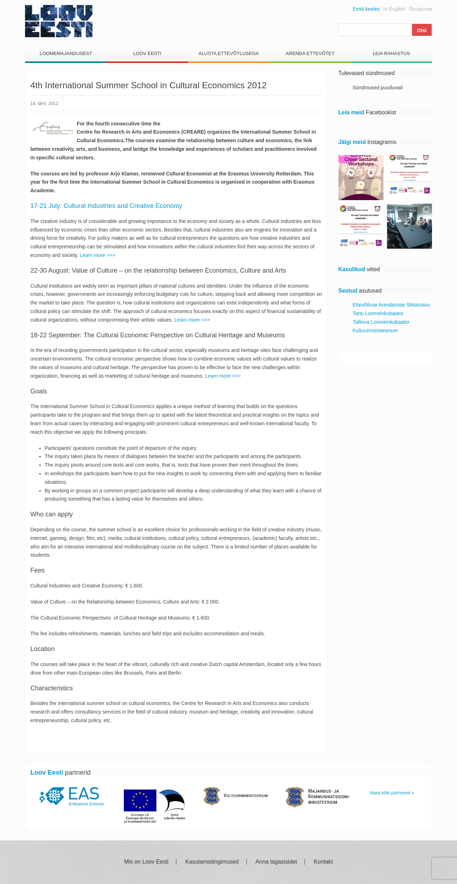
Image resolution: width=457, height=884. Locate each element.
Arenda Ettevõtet (310, 53)
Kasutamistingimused (212, 862)
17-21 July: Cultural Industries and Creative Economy (106, 205)
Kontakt (323, 862)
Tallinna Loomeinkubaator (381, 322)
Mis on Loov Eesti (146, 862)
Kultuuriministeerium (375, 330)
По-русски (420, 9)
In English (394, 9)
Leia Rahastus (391, 53)
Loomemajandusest (66, 53)
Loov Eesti (147, 53)
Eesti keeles (366, 9)
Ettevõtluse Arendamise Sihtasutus (391, 305)
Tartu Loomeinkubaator (378, 313)
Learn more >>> (97, 255)
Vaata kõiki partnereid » (392, 792)
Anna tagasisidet (276, 862)
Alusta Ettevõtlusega (229, 53)
